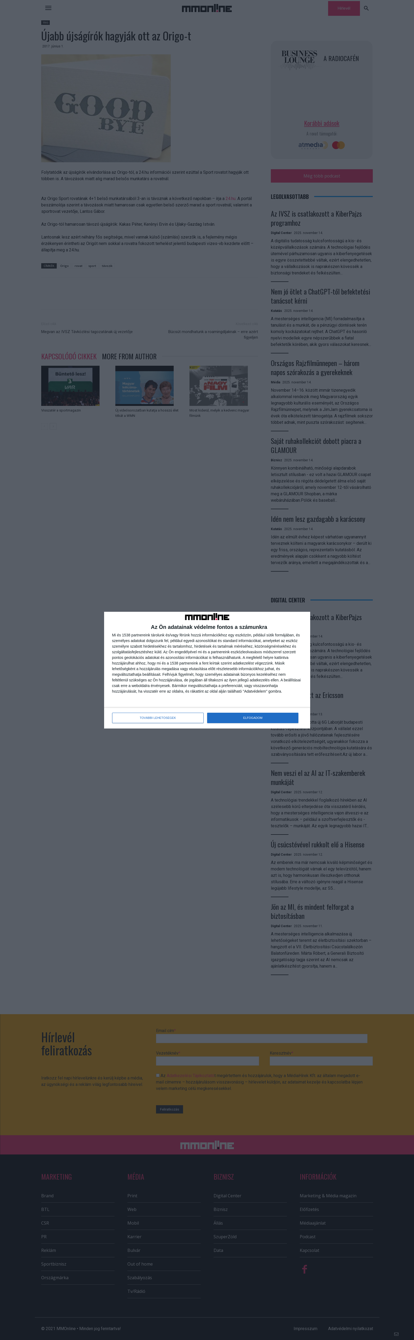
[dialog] (207, 670)
